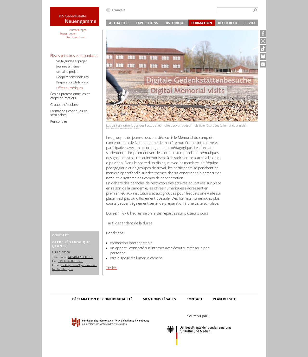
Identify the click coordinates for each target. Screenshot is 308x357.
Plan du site (224, 299)
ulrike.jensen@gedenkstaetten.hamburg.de (74, 267)
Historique (174, 22)
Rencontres (59, 121)
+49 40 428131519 (80, 257)
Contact (194, 299)
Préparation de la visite (72, 82)
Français (118, 10)
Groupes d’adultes (64, 104)
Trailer (111, 267)
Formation (201, 22)
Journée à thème (67, 66)
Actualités (119, 22)
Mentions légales (159, 299)
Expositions (147, 22)
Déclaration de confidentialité (102, 299)
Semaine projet (66, 71)
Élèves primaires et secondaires (74, 55)
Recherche (228, 22)
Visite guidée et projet (71, 61)
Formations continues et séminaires (68, 113)
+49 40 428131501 (70, 261)
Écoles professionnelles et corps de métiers (70, 96)
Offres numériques (69, 88)
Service (249, 22)
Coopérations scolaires (72, 77)
